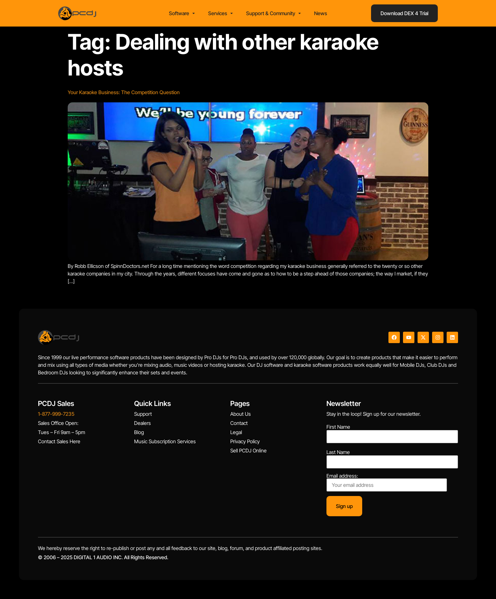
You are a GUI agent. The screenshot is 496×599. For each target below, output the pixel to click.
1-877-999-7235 (56, 414)
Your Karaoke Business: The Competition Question (124, 92)
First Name (338, 426)
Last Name (338, 452)
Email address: (386, 482)
